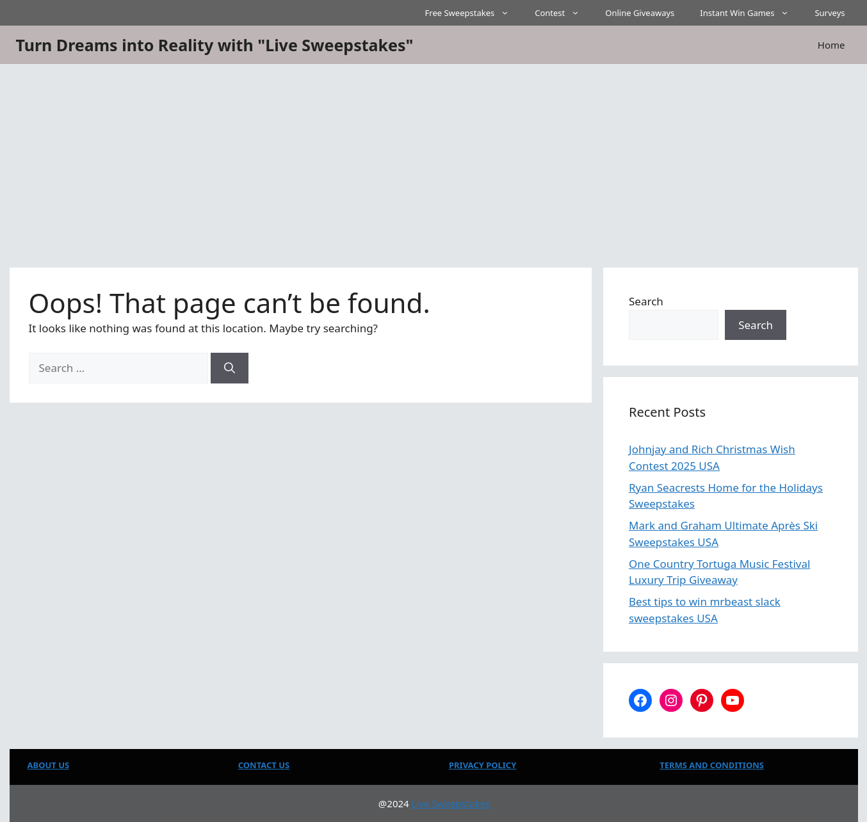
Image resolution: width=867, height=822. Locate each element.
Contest (563, 13)
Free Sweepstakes (474, 13)
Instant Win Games (751, 13)
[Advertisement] (433, 160)
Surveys (829, 13)
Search (646, 301)
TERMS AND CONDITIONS (712, 765)
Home (831, 44)
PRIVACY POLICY (482, 765)
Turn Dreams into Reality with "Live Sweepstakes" (215, 45)
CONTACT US (263, 765)
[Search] (229, 368)
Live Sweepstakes (451, 803)
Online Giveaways (639, 13)
